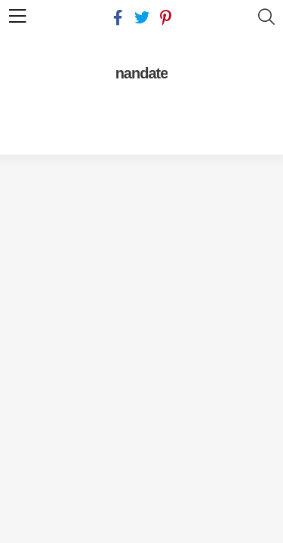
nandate (141, 73)
